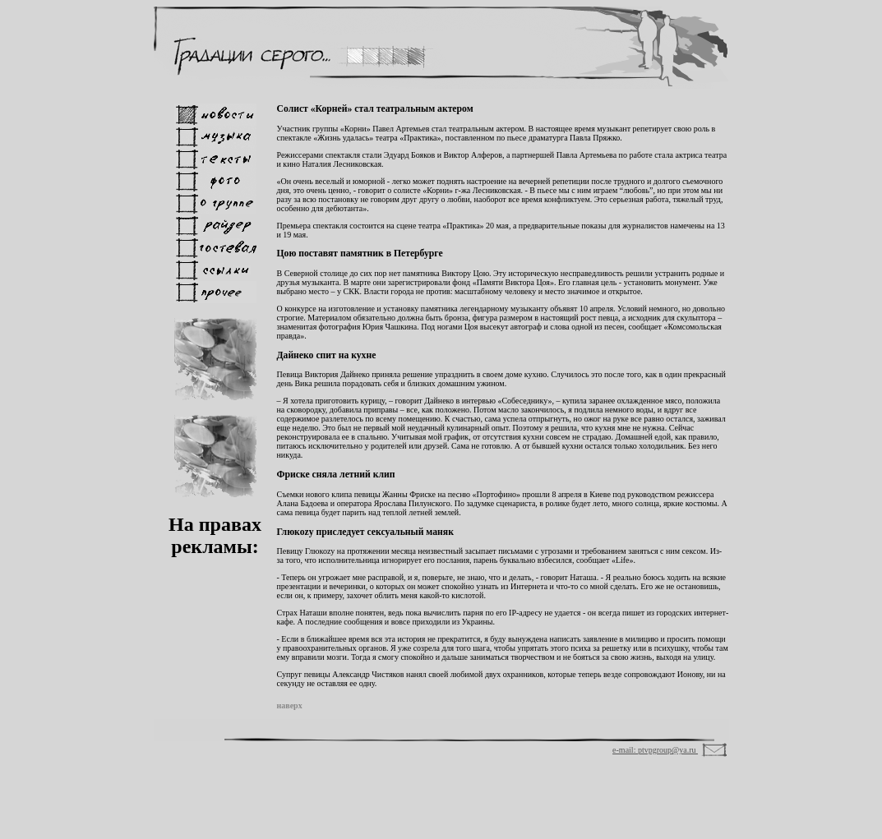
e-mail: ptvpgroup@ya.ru (655, 749)
